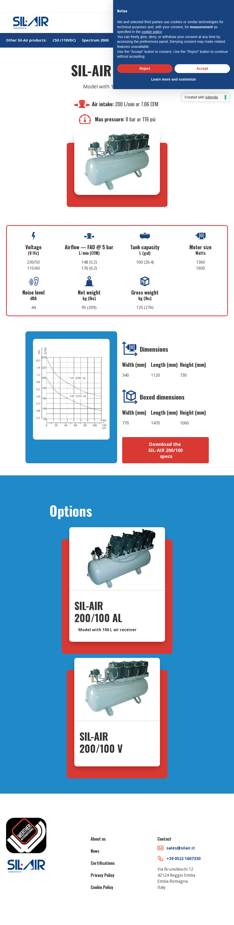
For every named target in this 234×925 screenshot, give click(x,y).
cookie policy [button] (151, 32)
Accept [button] (202, 68)
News (95, 851)
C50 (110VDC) (64, 40)
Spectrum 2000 (95, 40)
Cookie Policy (102, 887)
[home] (31, 22)
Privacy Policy (102, 875)
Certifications (103, 863)
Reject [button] (145, 68)
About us (98, 839)
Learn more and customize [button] (173, 79)
